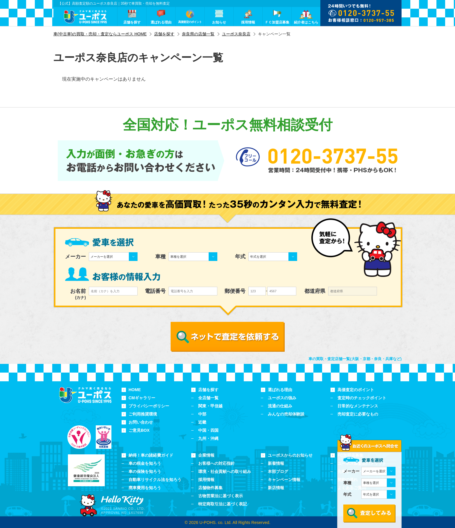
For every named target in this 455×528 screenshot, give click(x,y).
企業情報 (206, 455)
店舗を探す (208, 389)
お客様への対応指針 (216, 463)
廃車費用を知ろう (145, 487)
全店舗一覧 (208, 397)
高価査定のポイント (355, 389)
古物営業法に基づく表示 (220, 495)
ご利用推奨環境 (143, 414)
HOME (135, 389)
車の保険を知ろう (145, 471)
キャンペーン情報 (284, 479)
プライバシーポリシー (149, 406)
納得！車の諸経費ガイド (151, 455)
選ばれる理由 (280, 389)
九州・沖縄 (208, 438)
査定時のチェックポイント (361, 397)
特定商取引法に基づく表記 (222, 504)
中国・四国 (208, 430)
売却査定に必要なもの (357, 414)
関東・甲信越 (210, 406)
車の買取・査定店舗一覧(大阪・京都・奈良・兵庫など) (355, 359)
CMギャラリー (142, 397)
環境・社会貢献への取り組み (224, 471)
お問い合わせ (141, 422)
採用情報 (206, 479)
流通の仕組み (280, 406)
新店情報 (276, 487)
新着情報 (276, 463)
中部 (202, 414)
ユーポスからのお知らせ (290, 455)
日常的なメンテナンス (357, 406)
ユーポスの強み (282, 397)
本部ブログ (278, 471)
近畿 (202, 422)
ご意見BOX (139, 430)
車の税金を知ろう (145, 463)
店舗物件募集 (210, 487)
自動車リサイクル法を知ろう (155, 479)
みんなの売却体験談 (286, 414)
